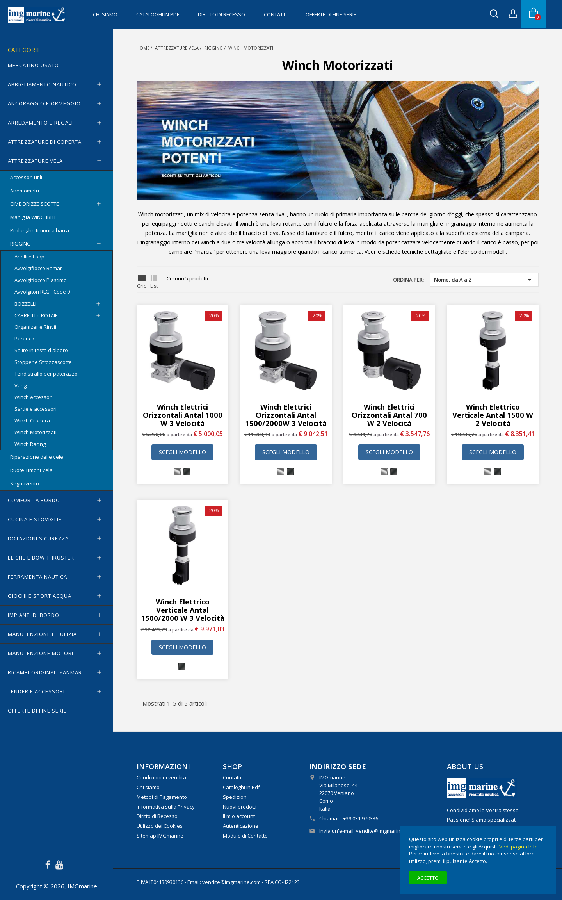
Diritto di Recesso (221, 14)
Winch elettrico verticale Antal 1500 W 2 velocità (492, 415)
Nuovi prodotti (239, 806)
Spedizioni (235, 796)
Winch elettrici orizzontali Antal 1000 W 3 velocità (182, 415)
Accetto (428, 877)
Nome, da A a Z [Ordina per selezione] (484, 279)
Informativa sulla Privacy (166, 806)
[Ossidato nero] (186, 471)
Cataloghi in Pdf (157, 14)
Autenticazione (240, 825)
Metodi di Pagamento (162, 796)
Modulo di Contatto (245, 835)
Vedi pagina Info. (519, 846)
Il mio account (239, 816)
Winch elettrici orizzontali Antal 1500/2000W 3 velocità (286, 415)
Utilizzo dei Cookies (160, 825)
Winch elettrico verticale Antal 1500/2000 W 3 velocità (182, 610)
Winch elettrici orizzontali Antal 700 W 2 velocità (389, 415)
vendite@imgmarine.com (385, 830)
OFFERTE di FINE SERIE (331, 14)
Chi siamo (105, 14)
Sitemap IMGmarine (160, 835)
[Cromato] (177, 471)
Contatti (275, 14)
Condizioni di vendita (161, 777)
